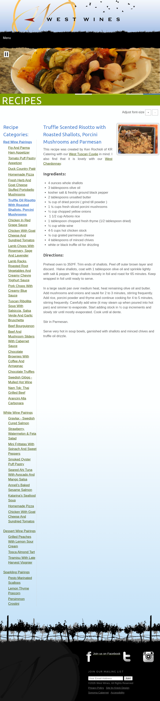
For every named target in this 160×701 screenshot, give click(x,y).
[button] (6, 54)
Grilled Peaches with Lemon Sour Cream (20, 541)
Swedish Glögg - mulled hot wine (20, 380)
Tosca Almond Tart (21, 552)
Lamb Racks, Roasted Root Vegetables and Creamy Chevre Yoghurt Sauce (19, 270)
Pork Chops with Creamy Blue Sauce (20, 290)
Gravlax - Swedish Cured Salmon (21, 421)
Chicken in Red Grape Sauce (19, 222)
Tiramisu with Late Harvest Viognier (21, 560)
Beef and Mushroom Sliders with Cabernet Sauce (21, 339)
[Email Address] (105, 678)
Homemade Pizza (21, 174)
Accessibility (117, 692)
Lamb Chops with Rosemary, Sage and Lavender (21, 250)
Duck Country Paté (22, 169)
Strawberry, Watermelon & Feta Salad (22, 433)
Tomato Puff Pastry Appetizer (22, 160)
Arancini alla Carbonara (17, 401)
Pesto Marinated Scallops (20, 580)
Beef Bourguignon (21, 326)
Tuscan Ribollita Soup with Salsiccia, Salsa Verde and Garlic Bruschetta (20, 310)
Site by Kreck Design (117, 687)
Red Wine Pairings (17, 142)
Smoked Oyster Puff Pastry (19, 462)
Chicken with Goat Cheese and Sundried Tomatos (21, 235)
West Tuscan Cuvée (83, 154)
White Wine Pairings (18, 413)
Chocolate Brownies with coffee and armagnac (18, 359)
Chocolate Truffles (21, 372)
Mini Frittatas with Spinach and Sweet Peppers (22, 449)
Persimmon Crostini (16, 601)
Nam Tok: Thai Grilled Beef (18, 390)
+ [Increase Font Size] (148, 112)
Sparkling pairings (16, 572)
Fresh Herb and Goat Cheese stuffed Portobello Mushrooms (21, 187)
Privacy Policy (96, 687)
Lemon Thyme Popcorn (18, 591)
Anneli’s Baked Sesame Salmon (20, 487)
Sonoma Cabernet (98, 692)
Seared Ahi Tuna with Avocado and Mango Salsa (21, 474)
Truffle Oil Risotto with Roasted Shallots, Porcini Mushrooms (22, 207)
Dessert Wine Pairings (19, 531)
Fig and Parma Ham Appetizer (19, 150)
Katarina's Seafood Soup (22, 498)
